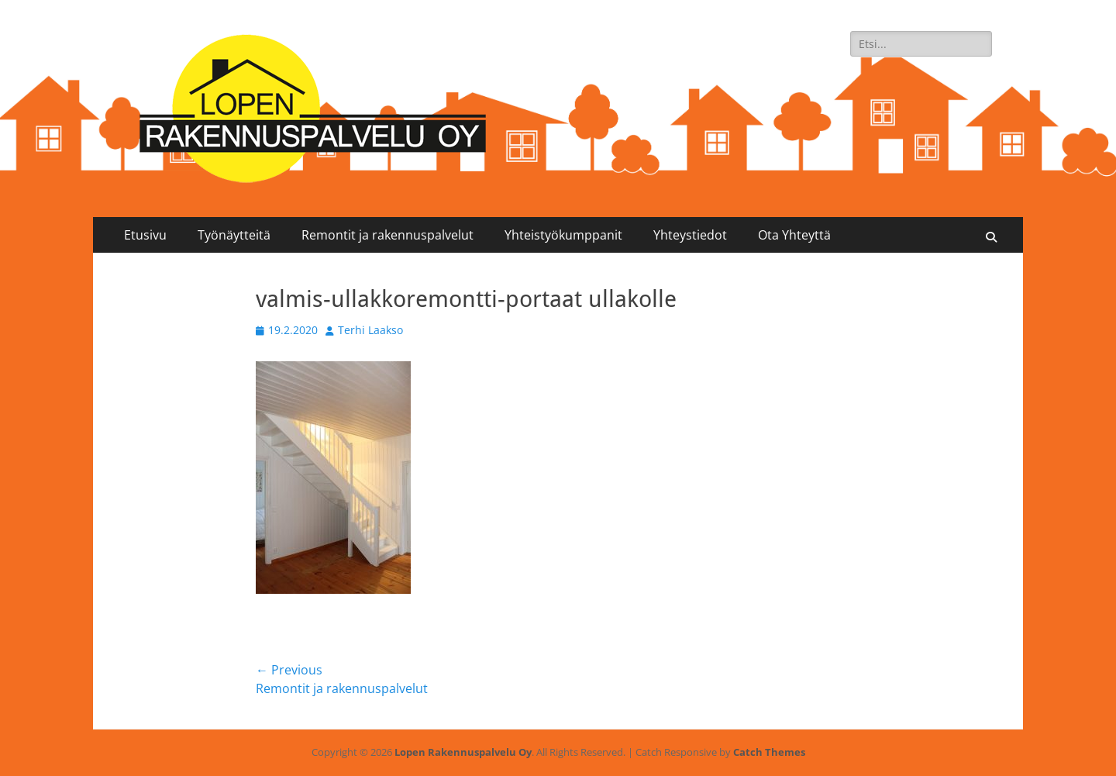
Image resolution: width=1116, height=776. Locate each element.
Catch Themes (769, 752)
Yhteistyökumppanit (563, 234)
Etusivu (145, 234)
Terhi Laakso (370, 329)
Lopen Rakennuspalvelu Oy (463, 752)
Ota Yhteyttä (794, 234)
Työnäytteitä (234, 234)
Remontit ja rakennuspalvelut (387, 234)
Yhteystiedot (690, 234)
